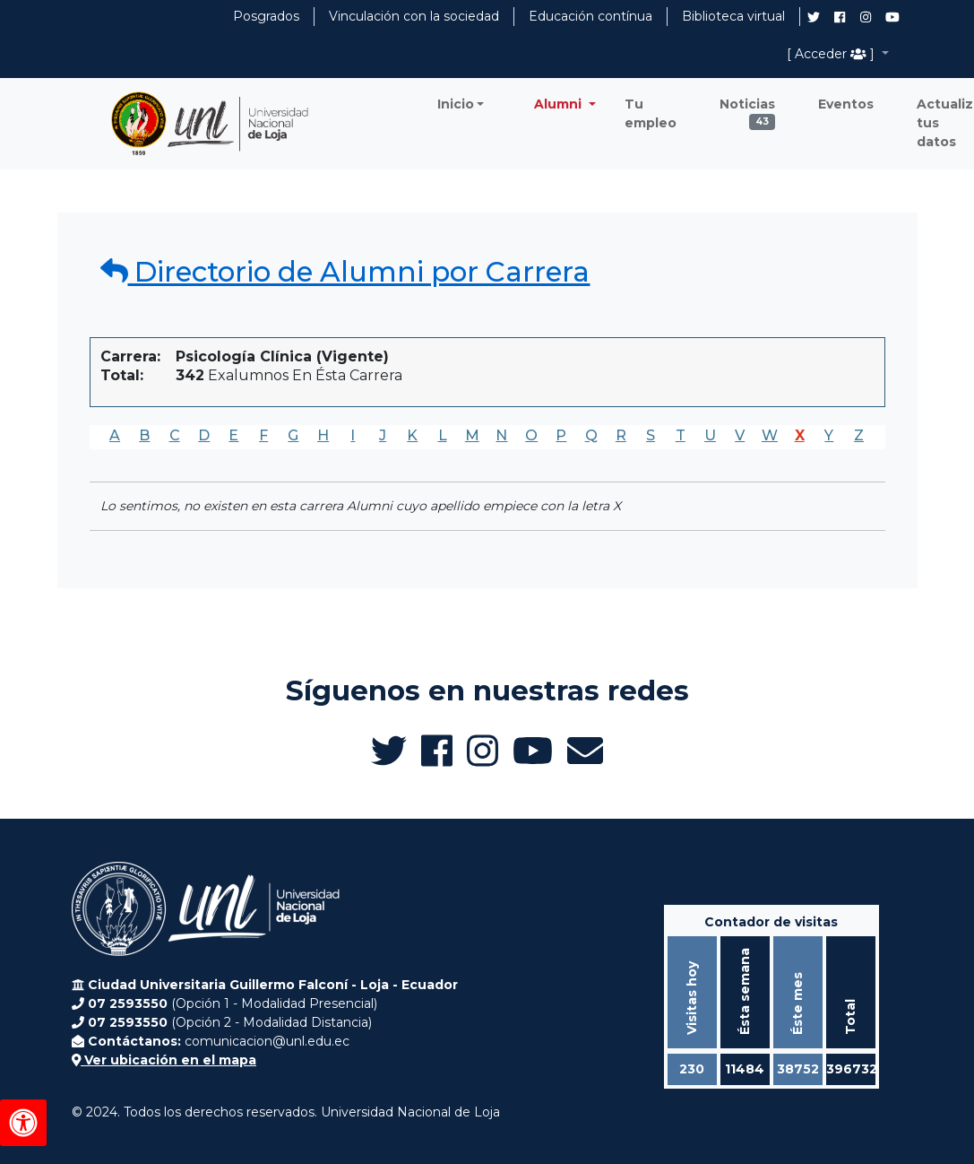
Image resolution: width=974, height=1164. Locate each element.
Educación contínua (590, 16)
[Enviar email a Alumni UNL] (585, 750)
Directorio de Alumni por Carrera (345, 272)
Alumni (559, 104)
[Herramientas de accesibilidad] (23, 1122)
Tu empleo (651, 113)
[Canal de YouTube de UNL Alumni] (892, 17)
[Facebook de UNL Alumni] (839, 17)
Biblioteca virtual (733, 16)
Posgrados (266, 16)
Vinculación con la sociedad (414, 16)
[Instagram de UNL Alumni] (865, 17)
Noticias (747, 108)
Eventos (846, 104)
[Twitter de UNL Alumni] (813, 18)
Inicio (455, 104)
